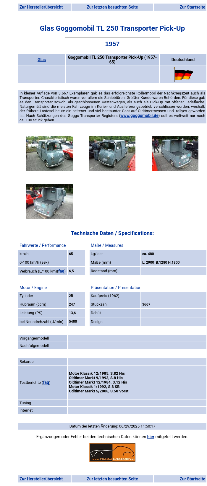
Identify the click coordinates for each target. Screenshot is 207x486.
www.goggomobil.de (139, 115)
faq (61, 271)
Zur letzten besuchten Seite (112, 7)
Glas (42, 59)
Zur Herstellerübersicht (41, 7)
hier (150, 436)
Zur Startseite (192, 7)
